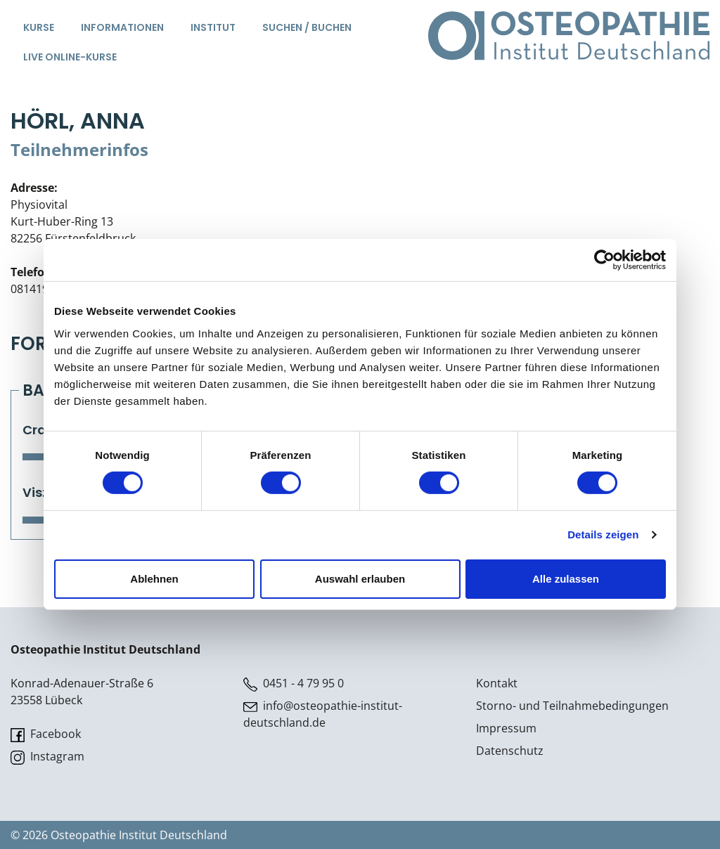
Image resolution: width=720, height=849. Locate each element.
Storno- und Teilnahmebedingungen (572, 705)
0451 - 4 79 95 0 (293, 683)
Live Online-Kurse (70, 57)
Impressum (506, 728)
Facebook (46, 734)
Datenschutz (510, 750)
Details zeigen (602, 534)
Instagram (47, 756)
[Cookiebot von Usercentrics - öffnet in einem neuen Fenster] (604, 260)
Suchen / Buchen (307, 27)
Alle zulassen (565, 579)
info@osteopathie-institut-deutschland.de (322, 714)
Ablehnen (154, 579)
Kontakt (497, 683)
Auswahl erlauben (360, 579)
